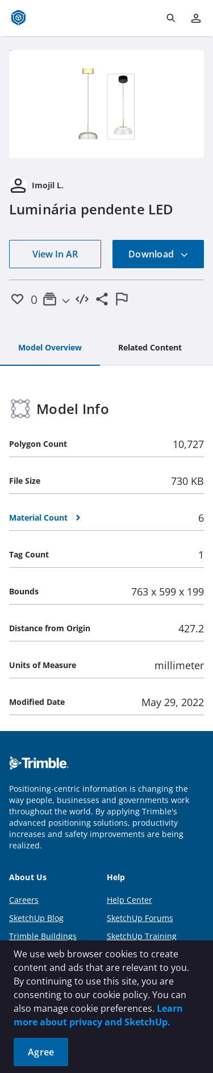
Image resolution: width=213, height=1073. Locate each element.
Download (158, 254)
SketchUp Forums (140, 918)
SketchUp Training (142, 936)
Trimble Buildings (43, 936)
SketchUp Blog (36, 918)
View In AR (55, 254)
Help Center (129, 899)
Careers (24, 899)
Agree (41, 1052)
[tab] (50, 348)
